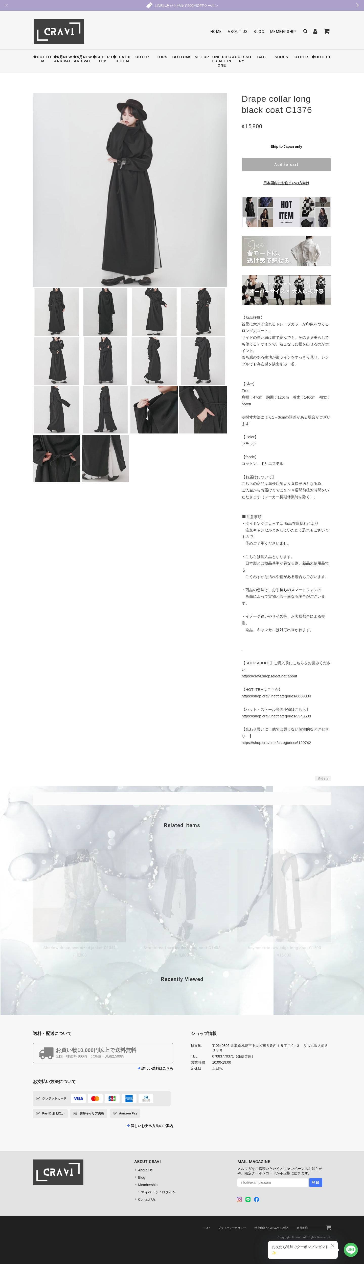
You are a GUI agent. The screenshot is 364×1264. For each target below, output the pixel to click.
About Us (238, 32)
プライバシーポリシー (232, 1227)
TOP (207, 1227)
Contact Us (146, 1199)
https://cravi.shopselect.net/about (269, 676)
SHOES (281, 57)
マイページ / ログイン (158, 1192)
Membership (283, 32)
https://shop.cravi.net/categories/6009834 (276, 696)
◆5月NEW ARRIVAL (82, 59)
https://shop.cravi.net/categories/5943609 (276, 716)
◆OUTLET (321, 57)
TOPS (162, 57)
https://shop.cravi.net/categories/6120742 (276, 742)
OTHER (301, 57)
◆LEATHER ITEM (122, 59)
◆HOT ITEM (43, 59)
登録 (316, 1182)
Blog (259, 32)
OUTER (142, 57)
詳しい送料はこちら (157, 1068)
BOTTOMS (182, 57)
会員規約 (302, 1227)
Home (216, 32)
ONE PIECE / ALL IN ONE (221, 61)
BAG (261, 57)
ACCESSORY (241, 59)
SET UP (202, 57)
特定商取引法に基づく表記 (271, 1227)
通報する (323, 778)
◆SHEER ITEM (102, 59)
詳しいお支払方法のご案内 (152, 1126)
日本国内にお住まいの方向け (286, 183)
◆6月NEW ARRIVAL (62, 59)
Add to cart (286, 164)
